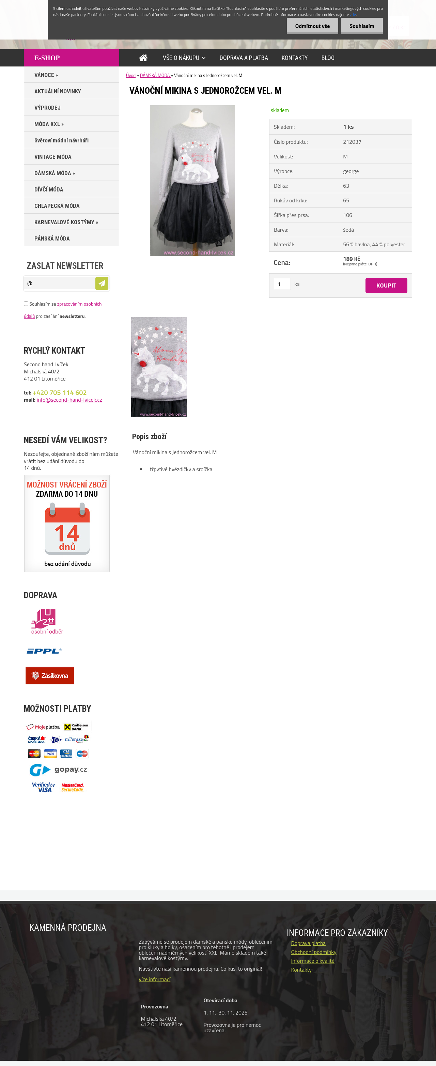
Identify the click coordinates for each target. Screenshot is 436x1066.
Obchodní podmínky (313, 952)
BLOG (328, 57)
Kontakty (301, 969)
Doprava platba (308, 943)
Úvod (131, 75)
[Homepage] (145, 57)
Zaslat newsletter (65, 266)
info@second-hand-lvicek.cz (69, 400)
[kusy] (282, 284)
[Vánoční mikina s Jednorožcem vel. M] (192, 108)
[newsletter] (102, 283)
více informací (154, 979)
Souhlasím (361, 26)
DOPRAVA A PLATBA (244, 57)
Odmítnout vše (312, 26)
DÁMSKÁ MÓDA (155, 75)
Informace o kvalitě (312, 960)
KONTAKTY (295, 57)
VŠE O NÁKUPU (181, 57)
